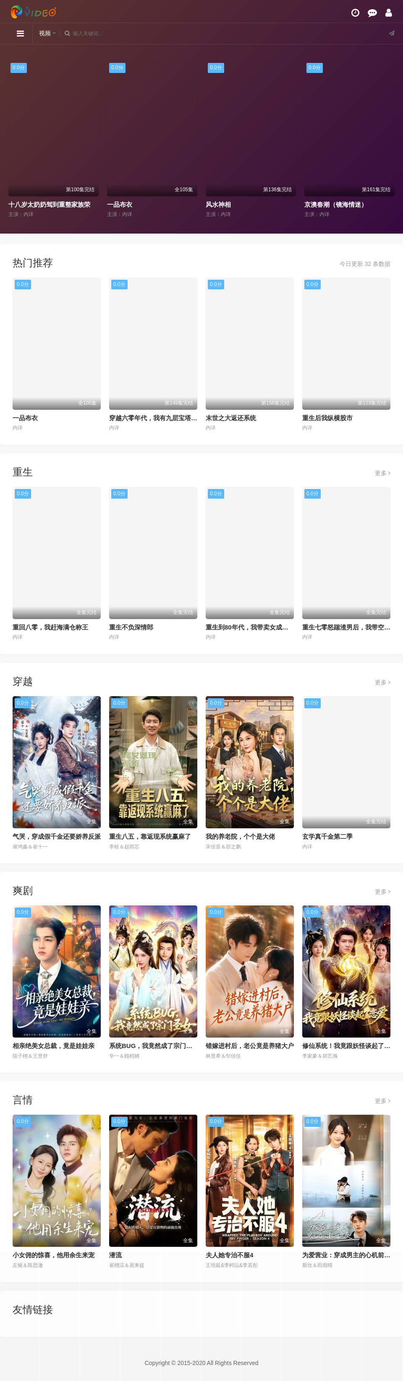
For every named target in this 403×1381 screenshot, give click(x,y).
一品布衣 (119, 204)
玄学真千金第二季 (327, 836)
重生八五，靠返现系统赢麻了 (150, 836)
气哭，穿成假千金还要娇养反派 (57, 836)
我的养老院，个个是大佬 (240, 836)
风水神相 (218, 204)
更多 (382, 473)
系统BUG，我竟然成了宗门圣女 (154, 1045)
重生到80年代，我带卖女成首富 (250, 627)
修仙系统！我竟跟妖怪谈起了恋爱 (349, 1045)
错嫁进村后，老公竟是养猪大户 (250, 1045)
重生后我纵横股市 (327, 417)
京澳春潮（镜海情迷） (335, 204)
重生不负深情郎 (131, 627)
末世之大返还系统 (231, 417)
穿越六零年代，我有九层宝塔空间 (156, 417)
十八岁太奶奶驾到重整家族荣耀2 (54, 204)
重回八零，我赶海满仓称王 (50, 627)
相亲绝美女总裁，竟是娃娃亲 (53, 1045)
